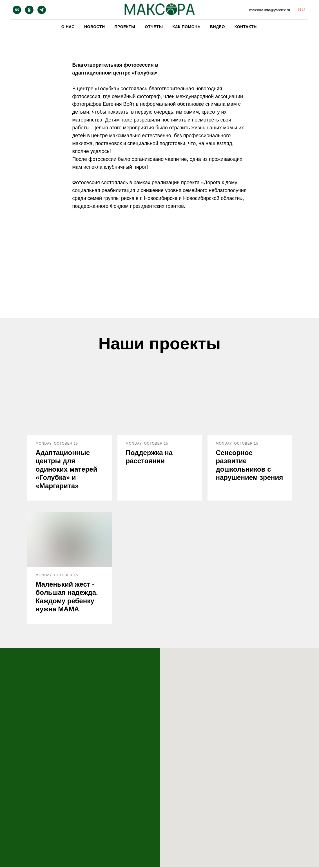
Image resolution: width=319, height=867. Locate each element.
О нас (68, 26)
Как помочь (186, 26)
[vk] (17, 10)
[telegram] (41, 10)
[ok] (29, 10)
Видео (217, 26)
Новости (94, 26)
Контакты (246, 26)
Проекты (124, 26)
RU (301, 9)
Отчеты (154, 26)
